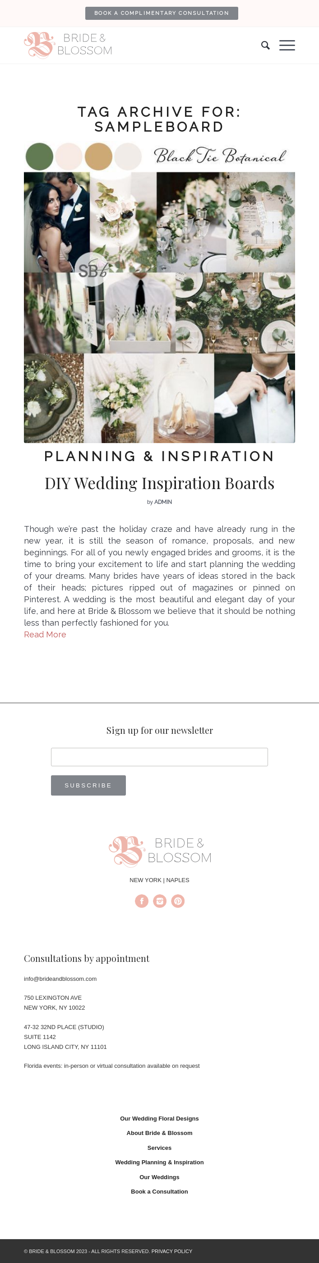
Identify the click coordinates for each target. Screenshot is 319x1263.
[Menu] (282, 45)
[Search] (261, 45)
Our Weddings (159, 1177)
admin (163, 502)
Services (160, 1147)
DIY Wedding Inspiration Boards (160, 482)
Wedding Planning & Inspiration (159, 1162)
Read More (45, 634)
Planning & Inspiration (160, 456)
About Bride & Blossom (160, 1133)
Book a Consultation (159, 1191)
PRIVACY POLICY (172, 1251)
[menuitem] (162, 13)
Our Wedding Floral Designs (159, 1118)
